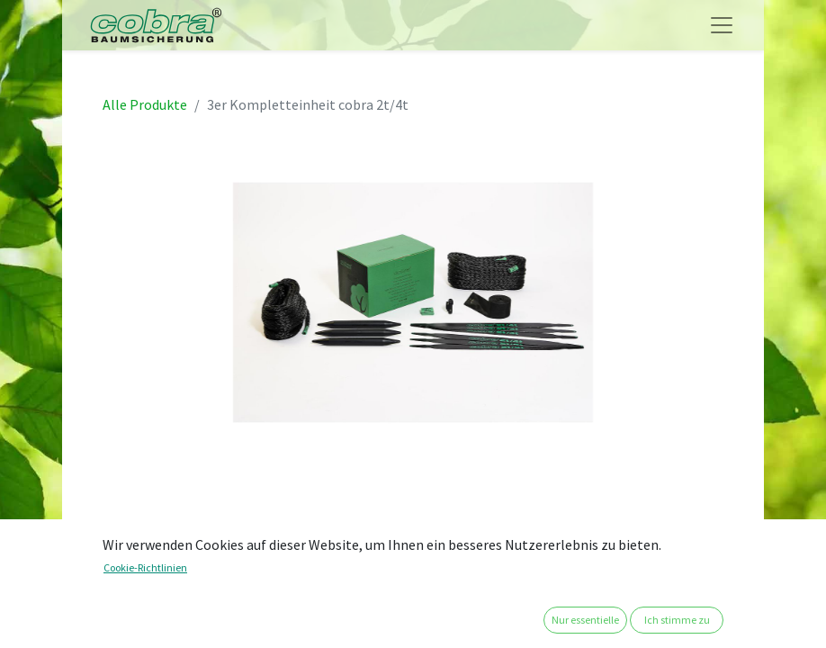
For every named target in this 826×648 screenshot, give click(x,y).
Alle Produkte (145, 104)
